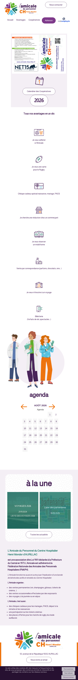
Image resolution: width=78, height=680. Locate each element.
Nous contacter (55, 5)
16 (57, 428)
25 (30, 442)
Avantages (20, 20)
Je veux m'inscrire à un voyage (39, 292)
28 (46, 442)
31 (25, 449)
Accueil (10, 20)
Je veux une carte (39, 167)
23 (57, 435)
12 (35, 428)
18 (30, 435)
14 (46, 428)
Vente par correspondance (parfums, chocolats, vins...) (39, 268)
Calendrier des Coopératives (39, 91)
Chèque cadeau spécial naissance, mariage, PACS (39, 194)
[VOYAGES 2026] (22, 510)
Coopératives (34, 20)
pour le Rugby (39, 170)
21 (46, 435)
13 (41, 428)
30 (57, 442)
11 (30, 428)
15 (51, 428)
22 (51, 435)
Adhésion (49, 20)
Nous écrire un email (39, 660)
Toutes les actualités (39, 535)
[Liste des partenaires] (55, 510)
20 (41, 435)
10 (25, 428)
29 (51, 442)
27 (41, 442)
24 (25, 442)
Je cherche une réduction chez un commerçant (39, 218)
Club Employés (63, 19)
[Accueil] (21, 9)
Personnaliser (68, 677)
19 (35, 435)
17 (25, 435)
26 (35, 442)
